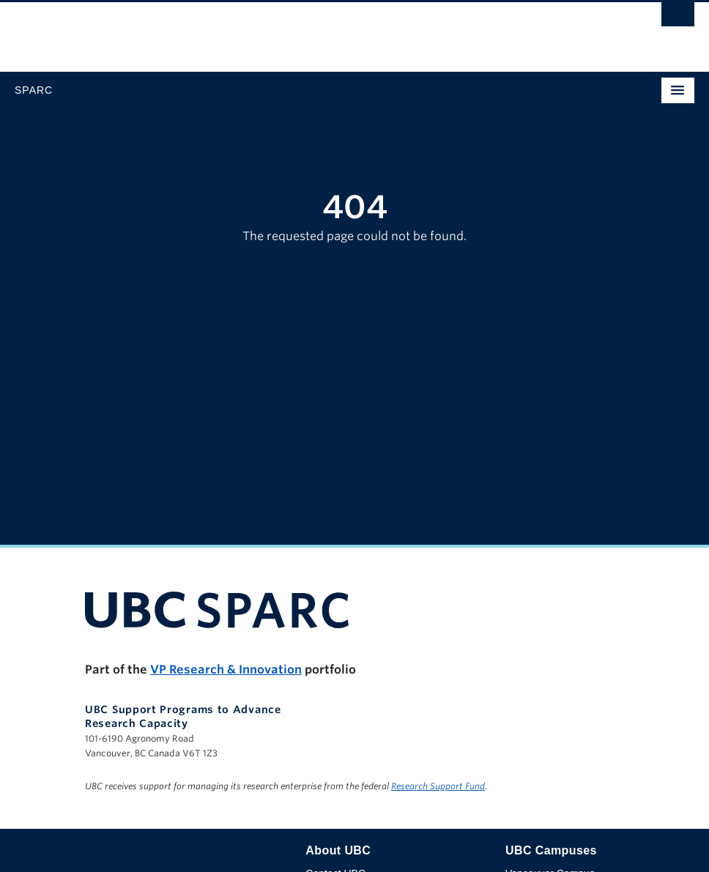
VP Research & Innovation (226, 670)
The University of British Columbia (253, 30)
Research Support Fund (438, 785)
